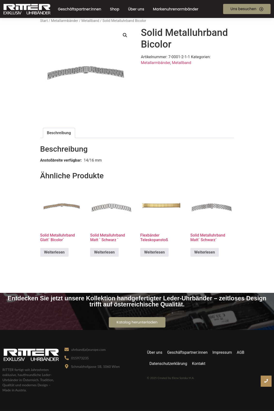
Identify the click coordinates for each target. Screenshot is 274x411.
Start (44, 20)
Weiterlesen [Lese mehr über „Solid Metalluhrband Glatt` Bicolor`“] (54, 252)
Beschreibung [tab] (59, 133)
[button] (125, 35)
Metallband (90, 20)
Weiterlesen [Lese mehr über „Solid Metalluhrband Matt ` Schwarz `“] (104, 252)
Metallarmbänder (64, 20)
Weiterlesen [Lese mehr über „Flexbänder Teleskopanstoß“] (154, 252)
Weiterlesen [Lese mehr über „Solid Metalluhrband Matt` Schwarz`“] (204, 252)
